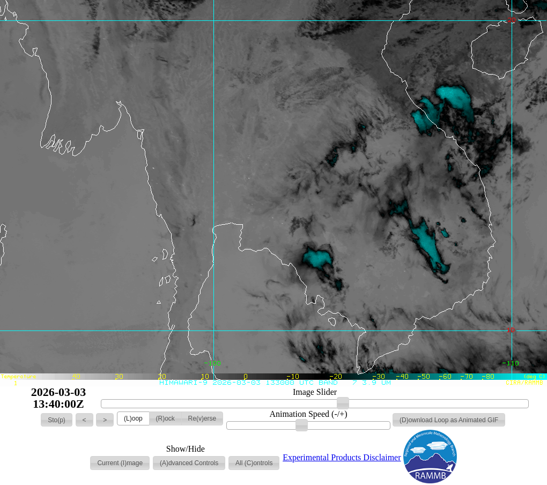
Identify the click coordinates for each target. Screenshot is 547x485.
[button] (56, 420)
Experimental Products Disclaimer (342, 457)
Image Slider (315, 392)
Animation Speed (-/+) (309, 414)
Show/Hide (185, 449)
